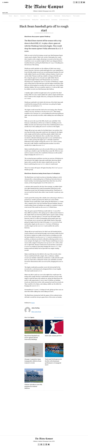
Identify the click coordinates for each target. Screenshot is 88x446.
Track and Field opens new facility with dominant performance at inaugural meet (53, 362)
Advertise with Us (44, 19)
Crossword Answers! (25, 19)
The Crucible (76, 16)
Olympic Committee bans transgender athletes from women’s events (32, 361)
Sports (42, 16)
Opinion (35, 16)
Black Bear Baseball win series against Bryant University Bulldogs (31, 337)
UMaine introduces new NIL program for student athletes (33, 386)
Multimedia (57, 16)
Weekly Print (35, 19)
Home (10, 16)
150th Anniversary (64, 19)
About (15, 16)
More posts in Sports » (59, 317)
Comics (49, 16)
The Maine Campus (44, 6)
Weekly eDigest (66, 16)
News (28, 16)
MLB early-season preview (53, 336)
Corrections (54, 19)
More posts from (36, 312)
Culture (22, 16)
